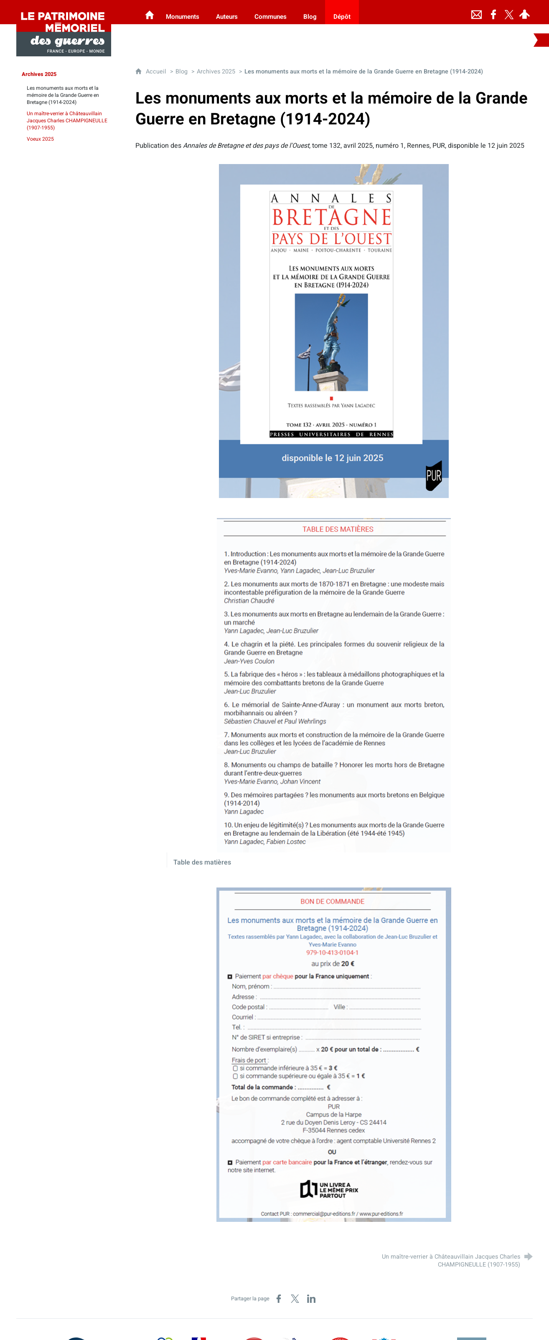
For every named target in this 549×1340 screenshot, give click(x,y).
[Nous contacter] (476, 12)
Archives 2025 (216, 71)
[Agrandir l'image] (334, 331)
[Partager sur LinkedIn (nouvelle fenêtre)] (311, 1299)
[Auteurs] (227, 12)
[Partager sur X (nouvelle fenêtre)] (295, 1299)
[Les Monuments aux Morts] (150, 12)
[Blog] (310, 12)
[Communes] (270, 12)
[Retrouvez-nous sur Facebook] (493, 12)
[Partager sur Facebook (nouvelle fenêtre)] (279, 1299)
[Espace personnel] (525, 12)
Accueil (157, 71)
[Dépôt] (342, 12)
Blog (181, 71)
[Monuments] (183, 12)
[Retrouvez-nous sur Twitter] (509, 12)
